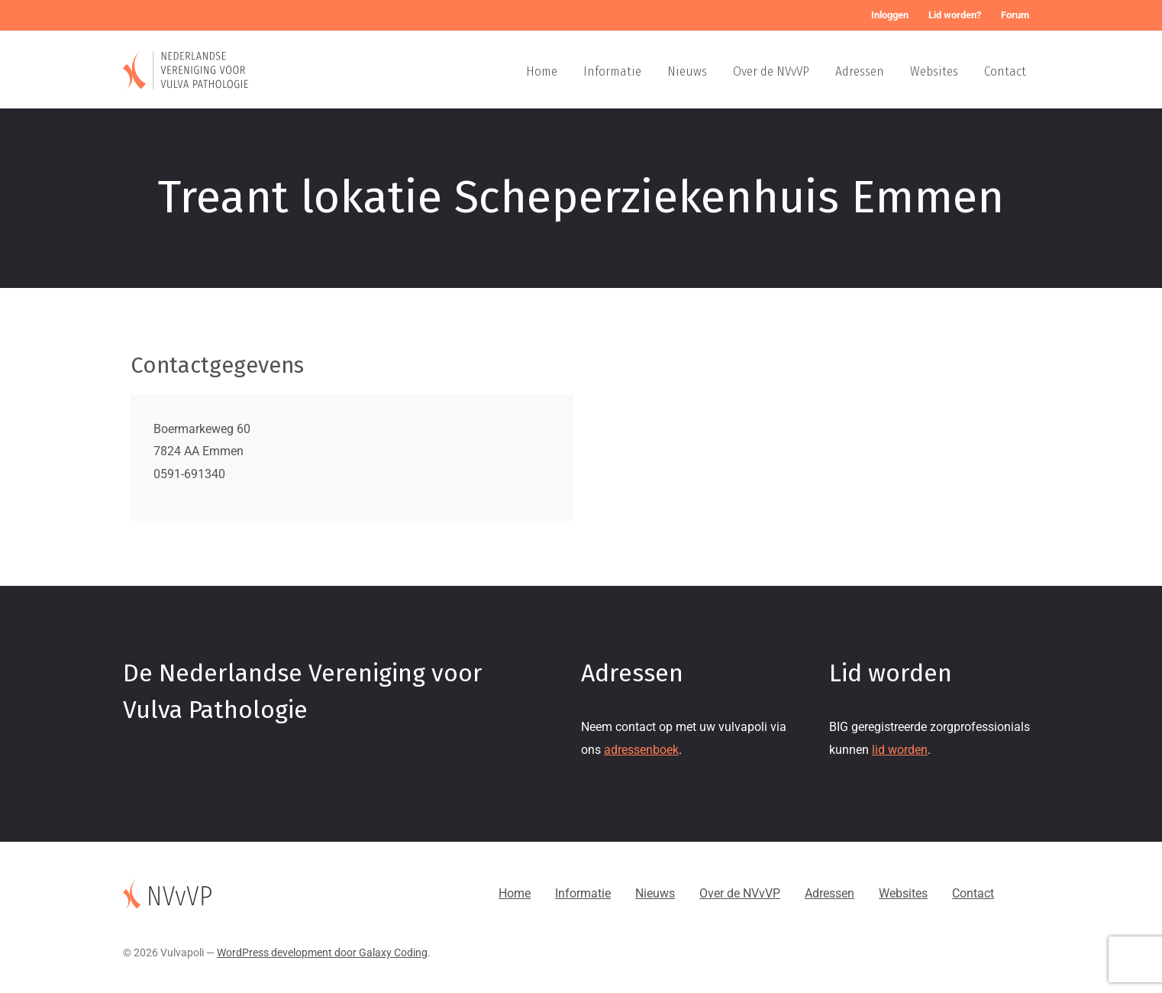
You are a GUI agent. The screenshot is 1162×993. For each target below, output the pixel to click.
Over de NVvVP (771, 71)
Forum (1015, 15)
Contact (1005, 71)
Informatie (612, 71)
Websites (934, 71)
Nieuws (687, 71)
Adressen (859, 71)
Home (541, 71)
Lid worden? (954, 15)
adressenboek (641, 749)
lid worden (900, 749)
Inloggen (890, 15)
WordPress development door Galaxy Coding (322, 952)
